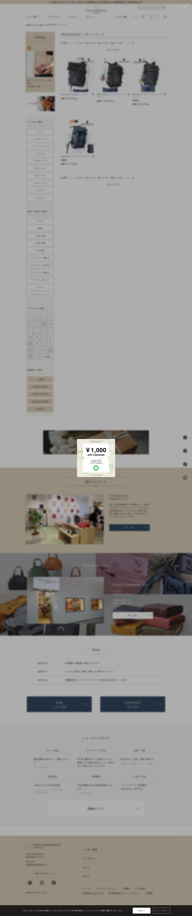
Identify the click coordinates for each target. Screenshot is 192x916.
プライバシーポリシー (161, 911)
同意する (141, 911)
